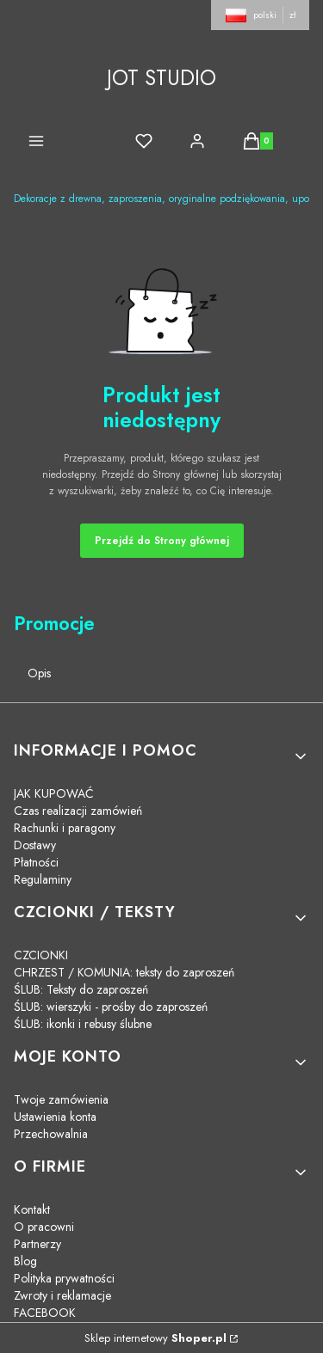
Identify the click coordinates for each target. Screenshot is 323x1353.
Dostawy (35, 845)
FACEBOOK (45, 1312)
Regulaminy (42, 879)
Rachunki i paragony (64, 827)
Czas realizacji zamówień (78, 810)
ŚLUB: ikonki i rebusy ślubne (83, 1023)
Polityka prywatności (64, 1278)
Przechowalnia (51, 1133)
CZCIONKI (41, 955)
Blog (25, 1261)
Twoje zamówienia (61, 1099)
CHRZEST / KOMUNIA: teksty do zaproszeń (124, 972)
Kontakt (32, 1209)
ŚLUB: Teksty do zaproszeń (81, 989)
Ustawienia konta (55, 1116)
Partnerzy (37, 1243)
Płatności (36, 862)
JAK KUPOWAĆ (54, 793)
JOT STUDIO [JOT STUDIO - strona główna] (161, 78)
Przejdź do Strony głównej (162, 540)
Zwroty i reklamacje (62, 1295)
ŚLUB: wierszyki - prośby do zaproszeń (111, 1006)
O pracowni (44, 1226)
